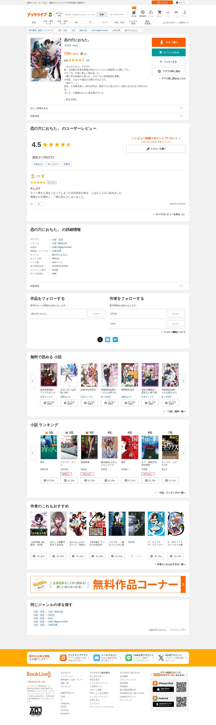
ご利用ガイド (183, 23)
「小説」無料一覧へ (176, 411)
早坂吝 (104, 469)
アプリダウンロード (99, 683)
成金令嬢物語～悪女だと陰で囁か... (149, 392)
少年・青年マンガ (48, 22)
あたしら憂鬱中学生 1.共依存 (57, 543)
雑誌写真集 (147, 22)
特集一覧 (65, 683)
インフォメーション (99, 697)
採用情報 (124, 683)
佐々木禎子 (106, 397)
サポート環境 (96, 690)
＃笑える (38, 164)
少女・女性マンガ (62, 22)
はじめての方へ (169, 23)
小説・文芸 (119, 22)
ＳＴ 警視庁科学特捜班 (149, 463)
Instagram (65, 703)
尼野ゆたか (65, 397)
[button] (49, 403)
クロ (38, 176)
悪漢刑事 (85, 462)
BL (76, 22)
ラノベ (105, 22)
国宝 (123, 462)
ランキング (66, 686)
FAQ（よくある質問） (100, 693)
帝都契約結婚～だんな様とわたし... (169, 392)
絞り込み (59, 14)
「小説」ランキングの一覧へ (171, 492)
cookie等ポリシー (128, 697)
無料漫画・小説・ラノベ (72, 679)
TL (90, 22)
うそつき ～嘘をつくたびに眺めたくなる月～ (116, 545)
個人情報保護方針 (128, 690)
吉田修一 (125, 469)
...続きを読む (70, 99)
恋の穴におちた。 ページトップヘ (167, 630)
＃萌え (66, 164)
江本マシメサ (46, 397)
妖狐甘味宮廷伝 (88, 389)
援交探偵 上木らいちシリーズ (109, 463)
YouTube (65, 710)
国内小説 (62, 243)
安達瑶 (84, 469)
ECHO (131, 542)
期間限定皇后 (127, 389)
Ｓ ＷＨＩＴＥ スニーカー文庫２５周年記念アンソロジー (176, 546)
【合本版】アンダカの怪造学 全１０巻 (96, 545)
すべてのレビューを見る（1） (171, 214)
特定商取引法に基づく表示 (132, 693)
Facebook (65, 713)
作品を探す (95, 679)
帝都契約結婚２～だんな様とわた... (108, 392)
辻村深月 (64, 469)
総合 (34, 22)
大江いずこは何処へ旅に (68, 391)
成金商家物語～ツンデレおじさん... (48, 392)
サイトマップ (126, 700)
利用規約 (124, 686)
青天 (42, 462)
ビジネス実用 (133, 22)
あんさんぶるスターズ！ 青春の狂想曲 (78, 545)
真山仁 (165, 469)
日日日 (68, 45)
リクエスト (95, 703)
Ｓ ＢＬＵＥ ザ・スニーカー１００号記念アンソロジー (155, 546)
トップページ (67, 676)
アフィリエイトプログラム (102, 707)
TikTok (63, 707)
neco (75, 45)
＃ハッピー (52, 164)
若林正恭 (44, 469)
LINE (63, 696)
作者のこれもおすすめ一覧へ (171, 564)
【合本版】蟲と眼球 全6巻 (38, 543)
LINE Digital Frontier (62, 247)
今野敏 (144, 469)
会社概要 (124, 676)
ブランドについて (128, 679)
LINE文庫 (56, 251)
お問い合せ (95, 700)
